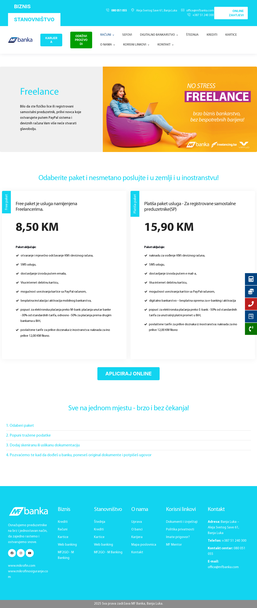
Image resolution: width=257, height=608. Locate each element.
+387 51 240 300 (203, 15)
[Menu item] (107, 35)
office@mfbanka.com (200, 10)
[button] (22, 6)
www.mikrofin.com (21, 565)
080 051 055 (119, 10)
